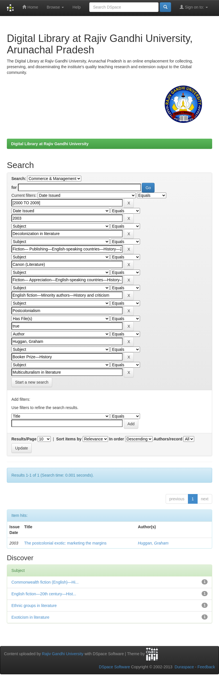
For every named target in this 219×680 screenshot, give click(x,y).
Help (76, 7)
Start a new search (31, 382)
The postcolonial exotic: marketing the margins (65, 543)
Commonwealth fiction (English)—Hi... (45, 582)
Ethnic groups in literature (34, 605)
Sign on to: (194, 7)
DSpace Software (114, 667)
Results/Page (23, 439)
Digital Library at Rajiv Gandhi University (50, 143)
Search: (18, 178)
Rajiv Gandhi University (63, 653)
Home (30, 7)
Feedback (206, 667)
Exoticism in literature (30, 617)
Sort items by (69, 439)
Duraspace (184, 667)
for (14, 187)
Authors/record (167, 439)
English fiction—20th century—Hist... (43, 594)
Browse (55, 7)
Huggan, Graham (153, 543)
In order (116, 439)
